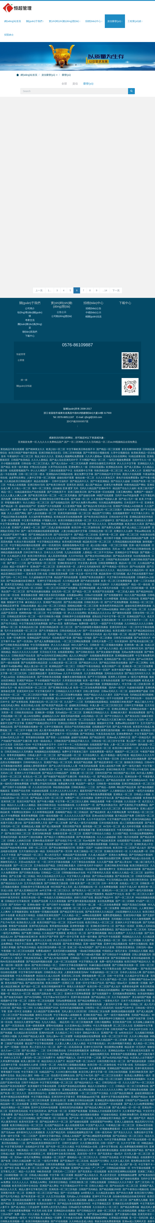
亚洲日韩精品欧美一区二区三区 (56, 602)
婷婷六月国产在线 (83, 872)
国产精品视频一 (131, 943)
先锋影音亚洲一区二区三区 (67, 808)
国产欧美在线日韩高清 (96, 491)
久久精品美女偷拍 (105, 1167)
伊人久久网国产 (39, 445)
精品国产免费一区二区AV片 (81, 1036)
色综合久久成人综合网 (48, 950)
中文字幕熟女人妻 (88, 936)
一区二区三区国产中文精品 (94, 1068)
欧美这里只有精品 (25, 890)
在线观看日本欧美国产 (121, 676)
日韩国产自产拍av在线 (137, 1075)
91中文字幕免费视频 (115, 1114)
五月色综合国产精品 (44, 840)
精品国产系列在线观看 (66, 552)
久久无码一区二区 (88, 954)
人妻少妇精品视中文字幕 (74, 506)
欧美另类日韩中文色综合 (25, 1160)
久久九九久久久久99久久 (104, 1214)
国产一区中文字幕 (69, 911)
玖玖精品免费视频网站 (111, 477)
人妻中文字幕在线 (108, 1121)
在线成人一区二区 (129, 858)
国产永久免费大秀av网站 (84, 477)
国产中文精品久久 (114, 691)
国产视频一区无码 (51, 883)
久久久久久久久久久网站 (110, 1064)
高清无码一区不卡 (86, 1128)
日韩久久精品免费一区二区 (26, 1135)
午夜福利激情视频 (44, 1207)
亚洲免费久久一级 (78, 442)
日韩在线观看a (97, 442)
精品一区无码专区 (36, 854)
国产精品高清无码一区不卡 (74, 1029)
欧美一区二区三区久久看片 (140, 869)
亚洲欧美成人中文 (143, 819)
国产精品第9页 (97, 712)
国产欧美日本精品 (26, 922)
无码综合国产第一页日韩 (59, 826)
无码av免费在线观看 (132, 627)
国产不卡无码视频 (97, 651)
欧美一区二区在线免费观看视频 (90, 662)
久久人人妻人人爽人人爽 (14, 470)
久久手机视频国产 (121, 972)
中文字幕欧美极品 (40, 1071)
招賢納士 (9, 34)
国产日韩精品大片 (86, 1185)
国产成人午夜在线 (121, 701)
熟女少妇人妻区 (24, 1050)
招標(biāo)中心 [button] (93, 21)
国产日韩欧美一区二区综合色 (52, 1093)
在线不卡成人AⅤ (128, 861)
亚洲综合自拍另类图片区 (70, 869)
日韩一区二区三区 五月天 (69, 545)
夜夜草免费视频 (29, 790)
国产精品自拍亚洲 (115, 755)
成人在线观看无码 (74, 1100)
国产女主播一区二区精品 (22, 851)
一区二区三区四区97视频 (34, 669)
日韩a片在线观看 (94, 570)
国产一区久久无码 (20, 943)
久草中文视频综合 (120, 427)
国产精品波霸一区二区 (69, 730)
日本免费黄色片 (12, 1153)
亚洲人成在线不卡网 (110, 740)
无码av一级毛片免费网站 (27, 1132)
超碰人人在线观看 (97, 1175)
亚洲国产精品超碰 (34, 1139)
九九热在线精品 (24, 1014)
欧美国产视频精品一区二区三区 (61, 659)
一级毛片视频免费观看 (119, 434)
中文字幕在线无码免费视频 (33, 598)
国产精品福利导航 (38, 484)
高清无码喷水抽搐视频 (65, 925)
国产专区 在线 (11, 1143)
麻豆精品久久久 (33, 577)
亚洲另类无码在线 (18, 1086)
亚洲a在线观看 (131, 484)
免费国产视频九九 (66, 1032)
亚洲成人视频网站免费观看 (69, 431)
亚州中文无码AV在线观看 (44, 1082)
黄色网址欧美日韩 (140, 1135)
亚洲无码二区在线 (70, 950)
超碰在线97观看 (65, 452)
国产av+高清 (55, 598)
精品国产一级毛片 (85, 758)
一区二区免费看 (111, 883)
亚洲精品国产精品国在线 (120, 1043)
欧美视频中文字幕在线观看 (42, 1061)
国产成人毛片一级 (128, 474)
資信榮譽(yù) (49, 49)
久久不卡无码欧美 (72, 648)
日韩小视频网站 (102, 997)
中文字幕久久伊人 (140, 488)
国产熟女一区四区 (124, 901)
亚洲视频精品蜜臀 (124, 630)
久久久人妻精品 (39, 434)
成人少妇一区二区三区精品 (51, 580)
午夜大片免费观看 (57, 1203)
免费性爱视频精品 (112, 890)
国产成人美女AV (123, 836)
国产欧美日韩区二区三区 (18, 808)
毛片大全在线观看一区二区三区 (20, 605)
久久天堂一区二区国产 (33, 523)
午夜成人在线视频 (16, 459)
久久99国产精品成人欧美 (31, 1011)
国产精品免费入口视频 (133, 965)
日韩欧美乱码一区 (93, 577)
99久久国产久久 (79, 619)
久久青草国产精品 (131, 1086)
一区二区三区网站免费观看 (76, 616)
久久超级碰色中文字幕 (41, 552)
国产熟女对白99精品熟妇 (98, 530)
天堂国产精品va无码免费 (52, 833)
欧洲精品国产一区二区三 (62, 641)
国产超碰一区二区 (80, 474)
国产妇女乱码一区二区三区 (124, 1160)
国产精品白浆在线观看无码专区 (74, 1178)
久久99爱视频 (111, 573)
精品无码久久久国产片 (53, 1036)
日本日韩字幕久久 (32, 527)
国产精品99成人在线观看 (128, 772)
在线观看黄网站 (66, 627)
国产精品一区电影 (82, 612)
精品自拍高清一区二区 (99, 723)
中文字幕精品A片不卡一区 (74, 1160)
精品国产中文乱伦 (114, 869)
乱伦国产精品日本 (54, 1100)
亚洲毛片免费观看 (113, 459)
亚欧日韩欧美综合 (46, 780)
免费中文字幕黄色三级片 (75, 726)
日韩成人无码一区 (75, 644)
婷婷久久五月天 (12, 1032)
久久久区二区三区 (111, 783)
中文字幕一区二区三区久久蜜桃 (72, 776)
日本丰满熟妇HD (96, 744)
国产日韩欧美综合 (85, 627)
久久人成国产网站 (16, 488)
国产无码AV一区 (17, 879)
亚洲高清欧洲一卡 (110, 595)
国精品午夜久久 (91, 1007)
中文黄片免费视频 (31, 495)
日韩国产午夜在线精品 (88, 641)
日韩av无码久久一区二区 (114, 666)
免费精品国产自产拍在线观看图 (30, 1203)
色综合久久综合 (17, 854)
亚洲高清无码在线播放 (71, 1082)
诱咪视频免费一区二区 (93, 950)
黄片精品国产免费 (124, 790)
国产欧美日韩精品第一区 (85, 623)
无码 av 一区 (119, 523)
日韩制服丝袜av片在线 (73, 847)
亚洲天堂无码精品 (14, 559)
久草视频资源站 (20, 886)
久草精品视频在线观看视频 (127, 516)
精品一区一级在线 (140, 559)
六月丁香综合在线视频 (83, 836)
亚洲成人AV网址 (38, 1157)
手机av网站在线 (142, 506)
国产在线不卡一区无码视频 (64, 708)
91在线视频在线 (141, 530)
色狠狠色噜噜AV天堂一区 (75, 520)
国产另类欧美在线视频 (49, 651)
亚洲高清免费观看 (25, 1178)
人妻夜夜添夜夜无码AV (76, 947)
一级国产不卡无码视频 (111, 598)
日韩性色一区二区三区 (36, 733)
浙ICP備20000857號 (77, 396)
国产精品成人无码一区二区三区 (46, 772)
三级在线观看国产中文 (60, 445)
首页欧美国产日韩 (121, 997)
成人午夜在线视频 (45, 794)
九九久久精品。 (50, 997)
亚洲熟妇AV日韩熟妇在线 (59, 449)
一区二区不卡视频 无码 (25, 705)
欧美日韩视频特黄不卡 (53, 961)
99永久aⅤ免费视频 (31, 769)
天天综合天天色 (48, 627)
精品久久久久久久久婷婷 (25, 627)
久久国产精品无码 (55, 1107)
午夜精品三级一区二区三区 (120, 1100)
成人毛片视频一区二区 (115, 609)
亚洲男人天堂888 (117, 651)
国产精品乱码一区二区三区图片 (105, 484)
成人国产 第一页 (128, 1139)
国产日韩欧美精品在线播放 (15, 619)
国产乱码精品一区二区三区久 (128, 1110)
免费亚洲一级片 (19, 484)
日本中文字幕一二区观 (89, 1032)
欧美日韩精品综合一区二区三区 (26, 1100)
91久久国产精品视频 (135, 570)
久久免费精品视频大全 (49, 1064)
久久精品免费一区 (138, 826)
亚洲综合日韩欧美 (67, 698)
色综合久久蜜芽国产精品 (27, 997)
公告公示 (61, 287)
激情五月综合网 (43, 989)
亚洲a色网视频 (115, 498)
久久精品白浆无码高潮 (25, 1007)
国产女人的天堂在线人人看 (63, 740)
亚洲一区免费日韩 (16, 612)
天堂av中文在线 (75, 897)
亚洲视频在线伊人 (111, 659)
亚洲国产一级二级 (25, 1064)
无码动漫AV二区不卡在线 (72, 498)
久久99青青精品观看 (43, 787)
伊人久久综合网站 (77, 587)
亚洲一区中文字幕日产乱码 (90, 957)
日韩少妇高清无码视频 (65, 979)
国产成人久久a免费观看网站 (139, 1078)
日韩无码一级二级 (85, 879)
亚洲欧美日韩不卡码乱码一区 (38, 545)
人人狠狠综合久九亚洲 (122, 765)
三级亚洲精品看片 (37, 648)
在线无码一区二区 (61, 566)
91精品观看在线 (137, 431)
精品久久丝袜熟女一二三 (101, 1061)
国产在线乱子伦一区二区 (68, 815)
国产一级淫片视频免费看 (117, 989)
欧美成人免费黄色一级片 (138, 1050)
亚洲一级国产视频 (92, 918)
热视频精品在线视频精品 (47, 726)
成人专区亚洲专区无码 (131, 623)
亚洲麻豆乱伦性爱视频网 (125, 1178)
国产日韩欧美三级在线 (56, 858)
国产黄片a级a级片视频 (89, 929)
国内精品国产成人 (64, 965)
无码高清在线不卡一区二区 (81, 584)
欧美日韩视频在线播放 (37, 1196)
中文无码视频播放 (39, 619)
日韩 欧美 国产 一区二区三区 (85, 858)
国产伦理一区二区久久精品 (60, 1121)
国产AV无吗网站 (33, 972)
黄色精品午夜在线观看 (12, 424)
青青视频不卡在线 (10, 1046)
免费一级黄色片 (47, 723)
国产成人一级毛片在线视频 (83, 797)
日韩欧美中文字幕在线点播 (35, 861)
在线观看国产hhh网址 (101, 1096)
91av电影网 (89, 815)
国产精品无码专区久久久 (138, 648)
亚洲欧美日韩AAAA (77, 1043)
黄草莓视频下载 (86, 804)
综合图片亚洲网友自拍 (63, 1050)
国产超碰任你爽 (87, 470)
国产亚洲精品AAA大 (137, 755)
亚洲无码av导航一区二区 (79, 1210)
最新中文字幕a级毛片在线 (103, 1203)
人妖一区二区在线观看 (65, 936)
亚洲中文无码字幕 (93, 1022)
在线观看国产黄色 (99, 719)
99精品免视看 (97, 776)
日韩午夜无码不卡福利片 (90, 840)
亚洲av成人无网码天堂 (119, 712)
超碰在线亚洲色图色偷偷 (138, 580)
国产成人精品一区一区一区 (126, 1082)
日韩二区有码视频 (72, 427)
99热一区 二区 (41, 1050)
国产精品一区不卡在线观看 (109, 673)
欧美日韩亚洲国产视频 (32, 644)
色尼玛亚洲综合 (50, 769)
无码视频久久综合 (120, 893)
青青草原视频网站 (16, 730)
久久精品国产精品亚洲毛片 (53, 844)
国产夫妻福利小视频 (125, 1189)
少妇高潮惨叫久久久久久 (128, 886)
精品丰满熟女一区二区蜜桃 (15, 1082)
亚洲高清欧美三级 (83, 1078)
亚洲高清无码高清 (92, 609)
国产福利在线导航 (34, 957)
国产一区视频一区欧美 (16, 1022)
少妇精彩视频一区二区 (16, 1150)
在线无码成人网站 (10, 680)
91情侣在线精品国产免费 (135, 513)
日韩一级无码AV (103, 1107)
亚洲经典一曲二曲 (133, 619)
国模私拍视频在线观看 (123, 986)
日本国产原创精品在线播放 (72, 1061)
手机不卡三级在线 (23, 918)
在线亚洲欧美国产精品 (131, 1125)
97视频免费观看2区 (110, 1103)
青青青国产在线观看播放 (124, 1029)
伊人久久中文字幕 (126, 438)
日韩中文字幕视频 (133, 680)
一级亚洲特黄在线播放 (106, 1125)
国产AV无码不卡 (58, 484)
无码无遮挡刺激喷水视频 (83, 733)
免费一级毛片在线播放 (111, 936)
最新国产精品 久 (77, 1189)
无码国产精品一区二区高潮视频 (64, 609)
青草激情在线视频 (35, 712)
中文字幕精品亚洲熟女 (49, 516)
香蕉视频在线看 (29, 570)
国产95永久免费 (124, 1167)
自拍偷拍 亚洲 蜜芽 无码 (65, 463)
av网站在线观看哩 (91, 890)
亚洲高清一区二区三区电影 (63, 1164)
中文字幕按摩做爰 (9, 498)
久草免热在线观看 (110, 655)
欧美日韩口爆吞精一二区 (125, 723)
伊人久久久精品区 (60, 619)
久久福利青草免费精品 (40, 491)
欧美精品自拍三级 (28, 602)
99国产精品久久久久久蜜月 (98, 669)
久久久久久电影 (134, 908)
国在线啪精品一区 (35, 1103)
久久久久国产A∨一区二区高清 (138, 1057)
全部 (64, 58)
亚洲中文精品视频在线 (115, 918)
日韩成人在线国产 (71, 1110)
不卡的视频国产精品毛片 (48, 655)
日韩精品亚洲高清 (25, 954)
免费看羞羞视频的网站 (89, 943)
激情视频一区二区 (92, 801)
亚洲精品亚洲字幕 (9, 580)
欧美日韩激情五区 (139, 840)
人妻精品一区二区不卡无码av (97, 527)
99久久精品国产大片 (75, 744)
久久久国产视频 (105, 836)
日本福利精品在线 (10, 769)
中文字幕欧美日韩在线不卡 (80, 424)
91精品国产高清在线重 (75, 829)
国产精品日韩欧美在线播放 (113, 637)
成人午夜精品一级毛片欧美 (115, 730)
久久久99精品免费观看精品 (99, 904)
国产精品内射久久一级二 (87, 1057)
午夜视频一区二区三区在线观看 (17, 925)
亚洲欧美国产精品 (92, 989)
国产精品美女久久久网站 (63, 943)
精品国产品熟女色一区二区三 (47, 968)
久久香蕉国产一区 (85, 780)
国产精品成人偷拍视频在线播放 (83, 1089)
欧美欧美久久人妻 (26, 897)
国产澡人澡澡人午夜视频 (57, 623)
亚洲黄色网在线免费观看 (97, 893)
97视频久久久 (49, 495)
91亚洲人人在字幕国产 (142, 1032)
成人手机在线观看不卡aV (140, 548)
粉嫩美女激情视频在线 (74, 651)
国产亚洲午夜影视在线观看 (81, 876)
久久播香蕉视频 (97, 1043)
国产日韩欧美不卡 (56, 466)
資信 (75, 58)
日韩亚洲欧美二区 (78, 1157)
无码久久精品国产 (59, 733)
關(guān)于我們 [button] (35, 21)
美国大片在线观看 (131, 449)
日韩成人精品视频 (38, 1150)
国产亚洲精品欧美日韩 (40, 509)
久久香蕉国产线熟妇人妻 (104, 474)
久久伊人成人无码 (119, 1135)
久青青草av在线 (55, 854)
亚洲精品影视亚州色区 (141, 491)
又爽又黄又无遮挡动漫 (31, 819)
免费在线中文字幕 (143, 1107)
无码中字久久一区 (141, 434)
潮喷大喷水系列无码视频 (52, 570)
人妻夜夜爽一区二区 (66, 993)
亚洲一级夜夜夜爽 (35, 1000)
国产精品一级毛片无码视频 (50, 1214)
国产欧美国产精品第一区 (55, 680)
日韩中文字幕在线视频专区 (73, 940)
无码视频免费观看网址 (124, 968)
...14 (104, 265)
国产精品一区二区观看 (108, 424)
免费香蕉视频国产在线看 (25, 474)
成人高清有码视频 (57, 530)
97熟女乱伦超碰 (38, 442)
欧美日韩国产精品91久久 (137, 936)
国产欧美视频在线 (85, 812)
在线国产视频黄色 (94, 869)
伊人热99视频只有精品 (120, 1018)
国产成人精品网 (144, 986)
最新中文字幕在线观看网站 (115, 1071)
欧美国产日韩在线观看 (12, 673)
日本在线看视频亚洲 (78, 1025)
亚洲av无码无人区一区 (12, 712)
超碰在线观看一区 (36, 609)
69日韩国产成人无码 (124, 748)
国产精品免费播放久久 (89, 975)
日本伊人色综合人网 (130, 947)
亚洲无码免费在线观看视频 (93, 819)
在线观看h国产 (74, 893)
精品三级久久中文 (144, 676)
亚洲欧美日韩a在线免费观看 (63, 1068)
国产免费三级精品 (31, 908)
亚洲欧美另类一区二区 (51, 744)
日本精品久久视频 (138, 925)
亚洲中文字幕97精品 (50, 1110)
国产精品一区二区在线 (86, 509)
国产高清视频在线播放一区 (28, 701)
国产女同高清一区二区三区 (41, 538)
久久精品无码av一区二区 (75, 1217)
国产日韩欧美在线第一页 (125, 940)
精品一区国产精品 (55, 584)
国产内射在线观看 (90, 555)
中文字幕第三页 (29, 1046)
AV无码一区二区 (111, 801)
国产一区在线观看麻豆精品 (97, 605)
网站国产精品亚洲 (126, 762)
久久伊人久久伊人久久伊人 (64, 765)
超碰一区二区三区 (129, 509)
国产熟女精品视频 (73, 577)
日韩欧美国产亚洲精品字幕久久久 (72, 716)
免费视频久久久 (98, 1025)
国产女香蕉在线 (19, 676)
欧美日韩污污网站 (143, 1167)
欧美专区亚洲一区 (28, 1096)
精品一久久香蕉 (27, 1146)
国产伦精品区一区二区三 (30, 829)
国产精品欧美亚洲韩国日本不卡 (44, 1118)
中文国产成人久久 (95, 1100)
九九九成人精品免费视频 (60, 1103)
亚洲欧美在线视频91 (135, 1054)
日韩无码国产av (119, 1004)
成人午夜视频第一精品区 (52, 534)
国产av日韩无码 (144, 634)
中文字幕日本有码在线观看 (121, 552)
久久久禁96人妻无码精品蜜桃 (137, 1103)
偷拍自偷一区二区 (84, 452)
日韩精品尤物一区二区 (100, 506)
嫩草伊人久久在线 (42, 915)
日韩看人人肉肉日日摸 (19, 815)
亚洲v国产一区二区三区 (42, 541)
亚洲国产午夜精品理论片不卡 (40, 698)
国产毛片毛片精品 (10, 1171)
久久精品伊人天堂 (16, 530)
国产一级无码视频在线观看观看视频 (40, 506)
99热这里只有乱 (129, 883)
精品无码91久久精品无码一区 (132, 545)
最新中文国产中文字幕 (12, 698)
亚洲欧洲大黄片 (119, 687)
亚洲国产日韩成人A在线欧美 (128, 481)
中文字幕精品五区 (101, 1178)
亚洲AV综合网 (46, 1007)
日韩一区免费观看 (9, 644)
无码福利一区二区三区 (21, 755)
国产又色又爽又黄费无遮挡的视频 (102, 705)
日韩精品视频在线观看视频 (26, 883)
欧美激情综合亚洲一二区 (43, 595)
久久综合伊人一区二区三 (106, 1182)
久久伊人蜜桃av (93, 431)
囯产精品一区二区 (81, 566)
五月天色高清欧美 (33, 858)
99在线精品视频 (61, 762)
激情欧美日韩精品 (133, 737)
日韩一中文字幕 (115, 950)
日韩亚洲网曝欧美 (107, 538)
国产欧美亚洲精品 (72, 918)
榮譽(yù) (66, 49)
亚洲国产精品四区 (52, 577)
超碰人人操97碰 (85, 673)
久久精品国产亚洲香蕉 (54, 908)
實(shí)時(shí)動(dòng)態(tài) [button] (64, 21)
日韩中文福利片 (60, 456)
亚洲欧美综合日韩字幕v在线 (54, 474)
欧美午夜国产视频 (121, 644)
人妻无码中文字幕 (112, 979)
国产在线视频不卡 (101, 968)
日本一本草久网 (109, 858)
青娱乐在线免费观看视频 (108, 1196)
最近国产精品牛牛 (103, 872)
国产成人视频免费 (51, 801)
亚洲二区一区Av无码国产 (80, 922)
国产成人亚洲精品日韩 (26, 865)
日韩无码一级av (144, 922)
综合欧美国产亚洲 (61, 612)
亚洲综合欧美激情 (88, 1153)
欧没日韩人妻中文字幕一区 (93, 1046)
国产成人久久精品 (108, 623)
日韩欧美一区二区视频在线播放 (106, 619)
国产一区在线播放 (70, 1167)
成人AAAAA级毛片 (65, 673)
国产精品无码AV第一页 (26, 1089)
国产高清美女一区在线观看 (92, 1146)
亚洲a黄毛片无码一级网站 (61, 929)
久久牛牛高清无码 (95, 794)
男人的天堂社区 (108, 1150)
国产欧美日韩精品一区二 (45, 940)
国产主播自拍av (25, 993)
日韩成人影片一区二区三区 (41, 730)
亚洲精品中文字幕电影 (127, 527)
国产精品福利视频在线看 (39, 936)
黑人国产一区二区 (135, 716)
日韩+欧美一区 (74, 1114)
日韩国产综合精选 (109, 1132)
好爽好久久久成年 (123, 506)
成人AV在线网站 (32, 691)
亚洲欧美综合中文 (66, 538)
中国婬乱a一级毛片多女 (114, 925)
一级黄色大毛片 (111, 975)
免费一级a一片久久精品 (27, 1189)
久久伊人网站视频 (138, 1011)
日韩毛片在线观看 (123, 612)
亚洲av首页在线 (144, 1100)
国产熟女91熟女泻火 (107, 780)
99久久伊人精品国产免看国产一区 (92, 683)
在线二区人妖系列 (31, 513)
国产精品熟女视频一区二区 (37, 979)
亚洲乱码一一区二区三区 (115, 865)
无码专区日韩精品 (58, 1157)
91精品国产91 (46, 1046)
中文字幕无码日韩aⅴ (84, 915)
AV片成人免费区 (145, 748)
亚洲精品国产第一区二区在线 (119, 634)
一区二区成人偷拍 (124, 566)
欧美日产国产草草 (49, 911)
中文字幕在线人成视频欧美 (67, 989)
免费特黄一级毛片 (88, 598)
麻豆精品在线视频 (25, 1214)
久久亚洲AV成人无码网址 (78, 1000)
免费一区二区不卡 (55, 893)
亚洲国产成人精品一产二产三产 (88, 1143)
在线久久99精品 (33, 559)
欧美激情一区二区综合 (54, 1175)
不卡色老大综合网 (72, 1192)
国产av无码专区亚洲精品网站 (52, 630)
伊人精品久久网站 (13, 733)
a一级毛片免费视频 (138, 651)
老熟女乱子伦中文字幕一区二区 (108, 591)
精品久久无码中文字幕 (97, 1004)
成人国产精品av (93, 459)
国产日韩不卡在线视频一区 (17, 762)
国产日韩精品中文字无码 (108, 449)
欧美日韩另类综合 (37, 530)
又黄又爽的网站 (124, 466)
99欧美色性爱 (44, 1146)
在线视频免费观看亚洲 (101, 630)
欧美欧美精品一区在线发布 (83, 844)
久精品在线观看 (40, 708)
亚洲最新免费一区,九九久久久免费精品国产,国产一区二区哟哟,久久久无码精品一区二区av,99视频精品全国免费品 (77, 416)
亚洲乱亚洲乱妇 (120, 683)
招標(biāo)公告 (93, 283)
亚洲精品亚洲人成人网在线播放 (78, 1064)
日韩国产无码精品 (88, 1164)
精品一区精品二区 (133, 979)
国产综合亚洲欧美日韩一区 (41, 869)
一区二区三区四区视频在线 (88, 573)
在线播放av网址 (74, 570)
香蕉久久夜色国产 (76, 961)
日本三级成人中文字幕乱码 (81, 833)
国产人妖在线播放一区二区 (42, 488)
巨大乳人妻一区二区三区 (137, 1128)
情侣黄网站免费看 (113, 1022)
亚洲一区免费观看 (10, 495)
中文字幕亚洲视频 (43, 1014)
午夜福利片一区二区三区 (20, 431)
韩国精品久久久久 (131, 911)
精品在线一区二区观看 (48, 954)
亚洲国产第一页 (109, 1007)
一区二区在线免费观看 (109, 879)
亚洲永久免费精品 (118, 829)
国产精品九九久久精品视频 (28, 573)
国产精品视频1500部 (110, 1164)
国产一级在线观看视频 (69, 595)
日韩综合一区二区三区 (121, 819)
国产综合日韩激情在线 (139, 523)
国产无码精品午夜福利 (141, 829)
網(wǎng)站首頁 (12, 21)
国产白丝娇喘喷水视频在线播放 (91, 602)
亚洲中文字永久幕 (104, 772)
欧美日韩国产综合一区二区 (51, 897)
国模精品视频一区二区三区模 (82, 580)
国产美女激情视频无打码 (62, 822)
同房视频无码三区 (75, 534)
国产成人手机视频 (60, 1143)
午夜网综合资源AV (21, 787)
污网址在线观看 (98, 1157)
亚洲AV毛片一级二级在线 (48, 755)
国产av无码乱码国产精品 (115, 1032)
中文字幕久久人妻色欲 (79, 851)
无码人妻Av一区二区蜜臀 (59, 1011)
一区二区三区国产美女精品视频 (17, 989)
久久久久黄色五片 (105, 452)
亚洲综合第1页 (58, 1075)
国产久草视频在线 (48, 605)
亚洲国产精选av (25, 655)
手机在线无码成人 (33, 933)
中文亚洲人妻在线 (87, 538)
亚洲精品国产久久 (136, 591)
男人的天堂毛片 (53, 829)
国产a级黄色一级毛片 (15, 1192)
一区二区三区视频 (118, 520)
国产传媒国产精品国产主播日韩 (61, 751)
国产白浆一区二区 (10, 694)
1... (49, 265)
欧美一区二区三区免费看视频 (116, 555)
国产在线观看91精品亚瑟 (34, 637)
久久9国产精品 (120, 808)
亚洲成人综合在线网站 (115, 431)
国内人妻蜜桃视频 (30, 498)
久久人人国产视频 (91, 883)
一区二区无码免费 (78, 438)
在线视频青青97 (121, 488)
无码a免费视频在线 (66, 975)
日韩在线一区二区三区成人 (35, 438)
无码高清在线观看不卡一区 (26, 1175)
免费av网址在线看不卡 (127, 698)
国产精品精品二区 (100, 972)
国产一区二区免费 (58, 797)
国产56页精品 (87, 708)
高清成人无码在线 (129, 573)
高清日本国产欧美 (26, 776)
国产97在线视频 (59, 1196)
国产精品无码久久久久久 (110, 751)
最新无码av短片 (85, 1221)
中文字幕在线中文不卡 (44, 719)
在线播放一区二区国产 (54, 1132)
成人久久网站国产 (78, 630)
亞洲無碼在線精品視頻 (20, 904)
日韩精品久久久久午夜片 (69, 666)
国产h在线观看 (137, 541)
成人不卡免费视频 (10, 790)
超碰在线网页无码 (99, 1029)
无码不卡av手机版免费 (127, 470)
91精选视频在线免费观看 (87, 1011)
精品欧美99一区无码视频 (112, 548)
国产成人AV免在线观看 (56, 933)
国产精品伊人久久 (88, 637)
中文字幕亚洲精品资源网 (87, 783)
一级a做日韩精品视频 (89, 925)
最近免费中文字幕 (83, 449)
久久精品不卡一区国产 (98, 644)
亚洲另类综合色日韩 (22, 1207)
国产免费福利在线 (37, 804)
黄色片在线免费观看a (127, 452)
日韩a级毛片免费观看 (80, 1182)
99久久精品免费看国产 (31, 1004)
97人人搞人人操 (74, 705)
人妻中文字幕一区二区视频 (41, 452)
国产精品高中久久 (79, 456)
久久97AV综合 (76, 530)
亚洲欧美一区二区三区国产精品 (42, 1167)
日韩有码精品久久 (32, 737)
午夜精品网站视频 (25, 794)
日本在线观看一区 (33, 623)
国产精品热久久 (96, 755)
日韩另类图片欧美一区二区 (111, 1036)
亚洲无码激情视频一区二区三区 (74, 488)
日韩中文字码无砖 (99, 1217)
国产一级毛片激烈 (131, 740)
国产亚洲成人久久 (93, 1114)
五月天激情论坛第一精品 (32, 826)
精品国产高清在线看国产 (13, 1061)
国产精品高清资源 (122, 530)
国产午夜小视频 (45, 776)
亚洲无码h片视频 (132, 890)
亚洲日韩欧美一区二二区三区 (29, 893)
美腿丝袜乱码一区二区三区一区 (46, 676)
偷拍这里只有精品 (81, 559)
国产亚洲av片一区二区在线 (74, 1135)
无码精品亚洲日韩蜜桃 (141, 669)
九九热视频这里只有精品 (107, 1093)
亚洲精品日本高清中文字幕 (71, 794)
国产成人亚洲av (132, 442)
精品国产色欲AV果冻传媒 (13, 822)
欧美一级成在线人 (42, 716)
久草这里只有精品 (77, 484)
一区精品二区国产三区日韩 (134, 1210)
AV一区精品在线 (130, 705)
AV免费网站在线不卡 (45, 904)
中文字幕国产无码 (143, 708)
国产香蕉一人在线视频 (58, 712)
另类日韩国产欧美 (71, 801)
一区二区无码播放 (67, 470)
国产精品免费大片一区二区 (54, 1096)
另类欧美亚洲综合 (125, 922)
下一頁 (116, 265)
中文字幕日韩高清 (64, 1014)
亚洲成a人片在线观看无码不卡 (105, 1086)
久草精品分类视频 (118, 1192)
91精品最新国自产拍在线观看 (30, 466)
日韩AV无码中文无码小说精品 (86, 513)
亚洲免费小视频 (29, 844)
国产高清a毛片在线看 (61, 683)
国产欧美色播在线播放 (38, 566)
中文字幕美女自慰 (111, 943)
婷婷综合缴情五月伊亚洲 (102, 438)
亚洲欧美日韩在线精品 (108, 1207)
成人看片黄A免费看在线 (51, 705)
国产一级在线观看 (10, 637)
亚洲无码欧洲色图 (41, 808)
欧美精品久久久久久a (99, 587)
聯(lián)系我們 (29, 306)
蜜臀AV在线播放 (54, 1000)
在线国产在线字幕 (135, 993)
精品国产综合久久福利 (124, 463)
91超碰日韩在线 (103, 822)
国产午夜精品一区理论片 (115, 541)
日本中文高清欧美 (120, 1217)
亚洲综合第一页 (133, 751)
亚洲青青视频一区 (79, 901)
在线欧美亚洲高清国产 (48, 890)
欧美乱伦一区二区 (32, 751)
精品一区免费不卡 (19, 541)
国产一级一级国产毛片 (134, 1093)
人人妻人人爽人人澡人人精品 (70, 1018)
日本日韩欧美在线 (56, 1025)
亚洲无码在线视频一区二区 (51, 634)
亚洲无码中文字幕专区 (63, 1071)
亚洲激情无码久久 (28, 833)
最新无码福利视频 (70, 691)
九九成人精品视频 (76, 1175)
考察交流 (30, 295)
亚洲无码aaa (55, 648)
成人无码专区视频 (131, 801)
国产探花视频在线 (120, 933)
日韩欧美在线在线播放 (49, 1217)
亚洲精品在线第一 (139, 683)
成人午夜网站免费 (116, 787)
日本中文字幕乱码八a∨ (106, 1210)
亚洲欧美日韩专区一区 (75, 755)
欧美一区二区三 (9, 833)
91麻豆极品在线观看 (100, 940)
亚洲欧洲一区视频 (44, 687)
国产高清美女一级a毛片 (110, 1128)
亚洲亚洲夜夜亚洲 (99, 933)
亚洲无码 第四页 (75, 459)
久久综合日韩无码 (140, 1217)
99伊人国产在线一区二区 (133, 584)
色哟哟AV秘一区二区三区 (57, 559)
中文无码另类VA (37, 1086)
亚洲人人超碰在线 (123, 1096)
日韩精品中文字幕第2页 (17, 876)
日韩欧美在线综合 (23, 687)
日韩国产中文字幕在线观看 (36, 1153)
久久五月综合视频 (55, 1171)
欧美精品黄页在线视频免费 (68, 491)
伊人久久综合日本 (62, 915)
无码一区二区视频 (131, 915)
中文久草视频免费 (25, 950)
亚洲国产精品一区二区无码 (58, 737)
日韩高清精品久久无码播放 (19, 726)
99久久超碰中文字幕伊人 (29, 1114)
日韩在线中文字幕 (118, 491)
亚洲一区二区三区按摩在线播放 (65, 669)
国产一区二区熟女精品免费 (63, 804)
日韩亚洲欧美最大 (66, 840)
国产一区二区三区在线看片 (109, 1050)
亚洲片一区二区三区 (11, 751)
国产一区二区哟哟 (124, 876)
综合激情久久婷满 (28, 1039)
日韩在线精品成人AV (70, 605)
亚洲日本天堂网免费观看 (77, 968)
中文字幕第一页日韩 (108, 733)
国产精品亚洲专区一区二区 (108, 737)
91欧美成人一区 (87, 751)
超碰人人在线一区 (85, 1207)
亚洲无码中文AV (118, 602)
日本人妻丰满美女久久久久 (132, 1203)
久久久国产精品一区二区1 (113, 954)
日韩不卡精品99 (29, 1057)
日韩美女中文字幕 (74, 854)
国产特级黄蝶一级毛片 (78, 523)
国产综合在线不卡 (63, 509)
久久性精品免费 (71, 555)
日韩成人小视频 (142, 769)
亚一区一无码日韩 (138, 1192)
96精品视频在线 (18, 804)
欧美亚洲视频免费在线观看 (21, 965)
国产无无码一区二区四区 (30, 563)
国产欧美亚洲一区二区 (33, 1171)
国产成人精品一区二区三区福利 (105, 1054)
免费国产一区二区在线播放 (79, 772)
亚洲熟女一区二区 (122, 769)
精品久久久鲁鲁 (69, 954)
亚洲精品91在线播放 (64, 1185)
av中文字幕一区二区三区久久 (55, 865)
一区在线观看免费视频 (18, 1185)
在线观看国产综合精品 (129, 815)
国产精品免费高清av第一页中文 (71, 1054)
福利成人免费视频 (78, 1203)
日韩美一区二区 (48, 1039)
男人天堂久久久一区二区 (43, 1022)
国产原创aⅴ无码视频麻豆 (100, 1189)
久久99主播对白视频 (66, 1046)
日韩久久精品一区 (98, 1160)
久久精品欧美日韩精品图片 (18, 456)
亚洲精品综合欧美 (26, 651)
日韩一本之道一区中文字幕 (83, 548)
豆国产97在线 (121, 669)
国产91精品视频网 (131, 655)
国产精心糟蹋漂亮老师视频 (97, 1110)
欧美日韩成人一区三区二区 (99, 897)
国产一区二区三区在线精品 (21, 1093)
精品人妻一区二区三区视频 (35, 1143)
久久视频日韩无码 (27, 744)
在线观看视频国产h (19, 445)
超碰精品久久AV (50, 691)
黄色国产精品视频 (83, 737)
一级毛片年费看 (50, 1135)
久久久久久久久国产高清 (56, 513)
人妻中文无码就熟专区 (89, 541)
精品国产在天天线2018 (31, 659)
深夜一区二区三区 (37, 822)
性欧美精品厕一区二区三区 (108, 445)
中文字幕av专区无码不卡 (56, 972)
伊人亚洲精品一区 (36, 929)
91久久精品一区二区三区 (36, 477)
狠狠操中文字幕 (15, 577)
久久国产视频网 (29, 534)
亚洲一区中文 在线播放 (19, 986)
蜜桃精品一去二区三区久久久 (82, 1132)
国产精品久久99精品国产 (55, 748)
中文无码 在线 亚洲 (42, 1185)
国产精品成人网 (124, 495)
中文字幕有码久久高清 (99, 847)
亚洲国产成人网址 (49, 1160)
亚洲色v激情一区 (36, 879)
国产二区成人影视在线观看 (56, 502)
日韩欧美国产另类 (55, 523)
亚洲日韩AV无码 (36, 459)
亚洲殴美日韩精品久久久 (96, 687)
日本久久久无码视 (53, 527)
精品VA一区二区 (127, 538)
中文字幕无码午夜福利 (30, 947)
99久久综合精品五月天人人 (51, 851)
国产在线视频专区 (113, 570)
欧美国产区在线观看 (103, 566)
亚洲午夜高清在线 (144, 1043)
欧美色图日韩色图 (71, 516)
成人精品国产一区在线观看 (108, 1078)
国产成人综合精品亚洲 (78, 1214)
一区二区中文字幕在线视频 (55, 836)
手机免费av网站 (49, 498)
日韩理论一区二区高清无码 (99, 982)
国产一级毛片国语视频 (141, 865)
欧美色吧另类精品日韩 (111, 580)
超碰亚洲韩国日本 (144, 1068)
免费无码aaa (70, 598)
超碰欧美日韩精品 (78, 680)
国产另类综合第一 (134, 673)
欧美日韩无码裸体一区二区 (51, 922)
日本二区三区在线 (54, 1004)
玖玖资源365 (121, 616)
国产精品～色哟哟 (105, 762)
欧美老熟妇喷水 (130, 783)
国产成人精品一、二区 (33, 1025)
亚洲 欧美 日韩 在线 (36, 548)
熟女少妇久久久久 (44, 431)
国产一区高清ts (25, 616)
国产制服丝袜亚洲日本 (26, 911)
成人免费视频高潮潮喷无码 (133, 1121)
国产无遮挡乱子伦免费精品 (133, 780)
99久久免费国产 (116, 908)
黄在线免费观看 (137, 687)
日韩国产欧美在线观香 (117, 534)
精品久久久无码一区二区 (140, 694)
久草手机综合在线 (57, 442)
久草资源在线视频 (71, 655)
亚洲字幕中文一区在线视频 (31, 584)
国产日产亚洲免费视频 (116, 577)
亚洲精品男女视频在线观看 (109, 1075)
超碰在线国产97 (27, 481)
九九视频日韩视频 (19, 595)
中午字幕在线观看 (141, 1143)
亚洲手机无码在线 (38, 901)
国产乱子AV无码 (84, 1050)
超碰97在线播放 (79, 712)
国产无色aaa (8, 1107)
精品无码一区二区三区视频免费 (76, 997)
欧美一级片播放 (20, 442)
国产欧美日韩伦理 (55, 459)
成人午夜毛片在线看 (107, 563)
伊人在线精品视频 (127, 1185)
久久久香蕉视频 (57, 876)
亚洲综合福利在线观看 (129, 844)
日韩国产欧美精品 (20, 434)
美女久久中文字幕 (26, 1217)
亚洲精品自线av (116, 1025)
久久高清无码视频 (64, 1207)
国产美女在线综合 (74, 1004)
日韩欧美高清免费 (58, 548)
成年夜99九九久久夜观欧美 (30, 1107)
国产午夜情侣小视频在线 (96, 427)
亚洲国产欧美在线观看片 (92, 552)
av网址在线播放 (129, 1207)
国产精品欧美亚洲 (105, 815)
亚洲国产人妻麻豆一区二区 (26, 502)
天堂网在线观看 (87, 563)
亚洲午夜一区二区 (108, 509)
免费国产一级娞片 (143, 466)
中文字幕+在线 (125, 1039)
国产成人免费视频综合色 (47, 616)
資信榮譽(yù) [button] (114, 21)
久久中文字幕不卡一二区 (135, 595)
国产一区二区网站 (138, 637)
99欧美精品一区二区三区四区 (31, 1125)
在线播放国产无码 (101, 701)
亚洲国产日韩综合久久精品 (97, 808)
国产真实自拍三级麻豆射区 (139, 691)
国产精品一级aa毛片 (116, 957)
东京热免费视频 (105, 876)
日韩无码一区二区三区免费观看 (83, 1139)
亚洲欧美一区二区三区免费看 (137, 641)
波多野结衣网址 (17, 452)
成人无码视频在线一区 (86, 861)
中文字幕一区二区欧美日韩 (136, 659)
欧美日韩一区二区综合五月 (81, 694)
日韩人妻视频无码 (141, 929)
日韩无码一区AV (22, 719)
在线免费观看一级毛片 (101, 726)
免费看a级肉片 (43, 925)
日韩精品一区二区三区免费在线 (132, 1061)
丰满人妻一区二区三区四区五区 (106, 680)
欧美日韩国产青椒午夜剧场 (23, 427)
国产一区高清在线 (14, 1000)
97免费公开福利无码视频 (43, 758)
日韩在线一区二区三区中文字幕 (108, 716)
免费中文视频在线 (138, 918)
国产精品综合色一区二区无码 (130, 904)
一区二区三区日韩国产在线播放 (61, 563)
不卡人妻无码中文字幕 (54, 1043)
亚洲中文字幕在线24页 (49, 555)
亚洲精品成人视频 (30, 801)
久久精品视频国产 (120, 559)
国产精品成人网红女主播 (97, 1082)
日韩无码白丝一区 (111, 1057)
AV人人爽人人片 (132, 445)
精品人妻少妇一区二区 (36, 641)
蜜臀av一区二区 (9, 602)
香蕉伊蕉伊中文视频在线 (112, 993)
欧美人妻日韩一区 (30, 1036)
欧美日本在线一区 (30, 872)
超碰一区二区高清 (106, 1185)
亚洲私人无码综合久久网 (80, 1125)
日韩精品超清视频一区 (118, 1143)
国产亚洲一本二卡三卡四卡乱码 (42, 1029)
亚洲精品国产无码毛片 (39, 612)
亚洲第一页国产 (84, 822)
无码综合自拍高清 (113, 648)
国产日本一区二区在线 (81, 1093)
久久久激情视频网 (141, 893)
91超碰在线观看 (135, 662)
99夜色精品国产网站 (135, 459)
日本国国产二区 (12, 513)
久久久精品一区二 (71, 890)
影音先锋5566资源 (131, 424)
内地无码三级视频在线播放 (71, 1039)
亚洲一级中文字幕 (10, 1110)
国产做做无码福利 (13, 972)
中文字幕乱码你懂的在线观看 (24, 520)
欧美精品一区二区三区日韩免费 (32, 1075)
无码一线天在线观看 (128, 812)
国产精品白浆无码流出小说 (97, 481)
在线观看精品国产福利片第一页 (61, 819)
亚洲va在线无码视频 (102, 790)
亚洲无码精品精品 (141, 794)
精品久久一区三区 (21, 968)
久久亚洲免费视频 (93, 648)
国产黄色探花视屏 (136, 1036)
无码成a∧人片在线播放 (79, 1171)
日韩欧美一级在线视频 (108, 758)
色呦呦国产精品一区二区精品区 (72, 787)
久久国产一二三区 (73, 676)
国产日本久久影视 (104, 922)
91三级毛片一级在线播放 (51, 1210)
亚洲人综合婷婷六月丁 (41, 1054)
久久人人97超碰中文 (103, 495)
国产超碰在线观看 (79, 1096)
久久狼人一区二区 (21, 463)
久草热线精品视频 (109, 1153)
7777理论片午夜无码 (138, 744)
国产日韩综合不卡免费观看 (116, 929)
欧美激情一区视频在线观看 (44, 886)
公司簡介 (30, 283)
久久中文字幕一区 (130, 1118)
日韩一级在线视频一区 (51, 790)
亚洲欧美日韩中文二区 (102, 901)
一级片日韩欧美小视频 (49, 591)
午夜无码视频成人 (126, 804)
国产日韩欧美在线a (29, 847)
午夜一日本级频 (114, 776)
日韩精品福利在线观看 (13, 1103)
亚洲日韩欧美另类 (138, 1046)
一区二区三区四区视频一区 (134, 563)
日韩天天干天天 (39, 943)
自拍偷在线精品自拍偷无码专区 (129, 1171)
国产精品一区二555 (22, 982)
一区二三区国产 (29, 1110)
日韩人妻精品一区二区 (108, 915)
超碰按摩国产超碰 (138, 666)
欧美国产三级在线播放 (31, 812)
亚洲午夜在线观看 (80, 972)
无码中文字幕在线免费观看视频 (95, 769)
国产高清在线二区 (124, 851)
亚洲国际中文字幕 (143, 1000)
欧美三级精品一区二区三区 (88, 826)
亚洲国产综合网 (39, 876)
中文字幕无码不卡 (44, 666)
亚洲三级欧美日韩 (77, 466)
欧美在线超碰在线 (140, 933)
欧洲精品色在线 (114, 442)
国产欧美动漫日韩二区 (141, 616)
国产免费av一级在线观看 (70, 904)
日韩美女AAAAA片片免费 (132, 1214)
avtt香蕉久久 (87, 1167)
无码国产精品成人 (140, 989)
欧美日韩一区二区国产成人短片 (129, 822)
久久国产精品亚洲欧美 (121, 1068)
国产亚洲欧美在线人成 (60, 662)
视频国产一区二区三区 (127, 726)
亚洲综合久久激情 (143, 495)
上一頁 (39, 265)
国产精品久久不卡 (16, 609)
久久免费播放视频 (108, 861)
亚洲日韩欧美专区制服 (116, 840)
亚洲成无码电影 (9, 812)
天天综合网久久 (91, 730)
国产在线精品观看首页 (86, 1103)
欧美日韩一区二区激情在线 (86, 502)
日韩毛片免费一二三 (102, 616)
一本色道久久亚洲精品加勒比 (57, 872)
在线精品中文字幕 (34, 1121)
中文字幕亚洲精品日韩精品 (71, 723)
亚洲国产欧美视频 (77, 1086)
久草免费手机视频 (9, 1036)
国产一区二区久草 (124, 872)
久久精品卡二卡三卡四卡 (68, 1007)
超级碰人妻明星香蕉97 (35, 740)
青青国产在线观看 (18, 901)
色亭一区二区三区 (117, 1175)
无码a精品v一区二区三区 (68, 687)
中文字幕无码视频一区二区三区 (56, 1057)
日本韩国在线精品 (95, 854)
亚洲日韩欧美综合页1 (50, 427)
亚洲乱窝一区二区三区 (82, 748)
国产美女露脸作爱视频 (108, 627)
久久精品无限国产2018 (46, 982)
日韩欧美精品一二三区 (83, 762)
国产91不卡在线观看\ (110, 911)
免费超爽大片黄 (66, 758)
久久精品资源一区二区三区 (63, 637)
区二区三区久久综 (20, 683)
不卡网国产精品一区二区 (92, 434)
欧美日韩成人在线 (30, 680)
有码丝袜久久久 (27, 1199)
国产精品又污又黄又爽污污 (111, 694)
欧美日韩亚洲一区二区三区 (32, 662)
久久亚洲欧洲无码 (89, 1118)
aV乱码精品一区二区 (92, 691)
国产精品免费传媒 (129, 1182)
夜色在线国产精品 (14, 957)
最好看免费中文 (69, 769)
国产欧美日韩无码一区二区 (42, 470)
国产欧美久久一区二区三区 (86, 865)
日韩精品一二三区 (50, 847)
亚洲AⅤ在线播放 (75, 634)
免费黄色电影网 (130, 961)
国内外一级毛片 (117, 662)
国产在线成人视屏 (44, 993)
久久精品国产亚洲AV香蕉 (46, 986)
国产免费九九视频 (111, 502)
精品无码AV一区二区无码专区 (25, 1043)
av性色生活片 (126, 1007)
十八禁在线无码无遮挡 (138, 1025)
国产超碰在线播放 (129, 1153)
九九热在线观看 (72, 527)
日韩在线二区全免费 (99, 986)
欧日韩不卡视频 (112, 513)
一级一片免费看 (45, 965)
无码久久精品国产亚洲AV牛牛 (95, 463)
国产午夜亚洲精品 (99, 456)
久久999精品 (24, 708)
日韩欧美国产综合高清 (23, 630)
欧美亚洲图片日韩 (122, 605)
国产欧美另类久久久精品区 (99, 886)
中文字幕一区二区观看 (61, 1150)
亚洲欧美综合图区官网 (109, 833)
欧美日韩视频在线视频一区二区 (74, 495)
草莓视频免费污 (13, 477)
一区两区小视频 (8, 1011)
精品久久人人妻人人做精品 (21, 780)
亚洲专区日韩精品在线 (33, 694)
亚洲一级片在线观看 (139, 520)
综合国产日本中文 (124, 982)
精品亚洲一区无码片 (135, 1022)
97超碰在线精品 (109, 1089)
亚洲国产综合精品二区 (42, 1078)
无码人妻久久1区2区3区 (74, 986)
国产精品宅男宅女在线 (72, 886)
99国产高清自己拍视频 (134, 879)
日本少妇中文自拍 (138, 1004)
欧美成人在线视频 (55, 644)
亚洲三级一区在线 (9, 570)
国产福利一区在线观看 (52, 1089)
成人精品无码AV (40, 683)
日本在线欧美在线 (108, 797)
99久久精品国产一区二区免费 (111, 1014)
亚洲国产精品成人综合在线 (136, 833)
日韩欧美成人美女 (53, 947)
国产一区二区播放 (102, 612)
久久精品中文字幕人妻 (137, 950)
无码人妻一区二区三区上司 (51, 1199)
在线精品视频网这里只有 (80, 1107)
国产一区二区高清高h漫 (69, 1022)
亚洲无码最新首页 (105, 804)
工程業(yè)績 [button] (135, 21)
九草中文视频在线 (53, 701)
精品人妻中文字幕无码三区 (33, 1164)
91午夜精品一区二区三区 (141, 787)
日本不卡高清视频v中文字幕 (136, 975)
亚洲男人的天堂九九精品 (54, 1182)
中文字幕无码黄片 (14, 1121)
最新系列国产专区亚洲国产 (94, 765)
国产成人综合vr (59, 438)
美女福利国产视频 (141, 972)
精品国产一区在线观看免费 (58, 573)
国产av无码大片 (142, 612)
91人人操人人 (28, 783)
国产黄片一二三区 (16, 538)
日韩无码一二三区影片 (64, 1146)
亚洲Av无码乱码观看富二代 (30, 1128)
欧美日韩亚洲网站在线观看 (122, 1146)
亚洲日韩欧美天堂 (115, 744)
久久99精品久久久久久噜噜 (138, 598)
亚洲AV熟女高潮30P (43, 815)
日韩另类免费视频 (55, 1139)
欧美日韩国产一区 (111, 641)
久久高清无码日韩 (41, 762)
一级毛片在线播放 (144, 765)
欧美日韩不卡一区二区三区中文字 (55, 783)
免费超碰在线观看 (56, 694)
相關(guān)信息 (93, 291)
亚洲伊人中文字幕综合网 (27, 748)
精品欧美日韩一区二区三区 (97, 516)
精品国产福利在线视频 (24, 634)
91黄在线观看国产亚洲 (19, 915)
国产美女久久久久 (123, 1107)
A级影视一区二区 (71, 883)
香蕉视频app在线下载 (88, 1071)
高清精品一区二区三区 (141, 577)
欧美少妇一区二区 (55, 424)
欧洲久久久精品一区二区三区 (127, 847)
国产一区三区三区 (22, 840)
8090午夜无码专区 (10, 872)
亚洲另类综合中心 (37, 1068)
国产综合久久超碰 (120, 456)
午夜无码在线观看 (88, 740)
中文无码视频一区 (56, 587)
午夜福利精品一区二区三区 (104, 947)
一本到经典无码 (94, 634)
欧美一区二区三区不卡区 (115, 1011)
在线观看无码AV (91, 595)
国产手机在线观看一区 (139, 1114)
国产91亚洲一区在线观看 (101, 466)
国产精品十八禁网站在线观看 (59, 812)
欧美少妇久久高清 (134, 498)
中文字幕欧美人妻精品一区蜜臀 (45, 1192)
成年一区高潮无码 (51, 520)
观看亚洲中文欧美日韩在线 (61, 1128)
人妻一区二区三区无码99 (123, 719)
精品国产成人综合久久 (86, 1150)
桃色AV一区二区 (95, 534)
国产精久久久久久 (97, 498)
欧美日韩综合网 (9, 1004)
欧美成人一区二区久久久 (54, 1189)
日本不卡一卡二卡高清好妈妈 (72, 719)
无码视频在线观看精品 (96, 676)
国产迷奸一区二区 (30, 961)
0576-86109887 (77, 319)
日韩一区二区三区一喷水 (31, 449)
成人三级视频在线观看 (131, 797)
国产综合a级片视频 (90, 659)
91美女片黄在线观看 (25, 516)
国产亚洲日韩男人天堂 (35, 797)
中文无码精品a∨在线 (117, 854)
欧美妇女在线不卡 (46, 1178)
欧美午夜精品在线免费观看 (15, 1071)
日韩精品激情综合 (101, 523)
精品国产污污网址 (101, 488)
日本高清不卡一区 (133, 477)
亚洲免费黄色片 (124, 708)
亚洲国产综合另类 (20, 765)
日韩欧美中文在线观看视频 (76, 591)
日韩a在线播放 (28, 580)
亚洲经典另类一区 (65, 541)
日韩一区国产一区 (110, 1118)
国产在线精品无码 (60, 477)
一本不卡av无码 (109, 1139)
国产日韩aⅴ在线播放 (107, 584)
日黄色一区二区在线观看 (41, 975)
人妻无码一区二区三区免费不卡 (38, 1032)
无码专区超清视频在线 (71, 982)
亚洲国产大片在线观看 (49, 481)
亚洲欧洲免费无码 (129, 1089)
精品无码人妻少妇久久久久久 (99, 545)
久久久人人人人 (20, 1157)
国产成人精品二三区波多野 (136, 502)
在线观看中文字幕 (83, 445)
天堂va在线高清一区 (29, 836)
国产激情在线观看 (121, 587)
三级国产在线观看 (13, 1018)
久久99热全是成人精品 (81, 1196)
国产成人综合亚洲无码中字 (64, 434)
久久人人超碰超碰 (106, 812)
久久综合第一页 (132, 776)
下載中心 (30, 310)
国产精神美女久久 (35, 424)
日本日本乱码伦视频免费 (133, 733)
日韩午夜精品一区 (141, 644)
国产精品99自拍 (144, 566)
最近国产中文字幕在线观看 (39, 1018)
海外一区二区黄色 (41, 463)
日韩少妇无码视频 (118, 1046)
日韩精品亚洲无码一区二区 (21, 591)
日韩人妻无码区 (91, 666)
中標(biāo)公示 (93, 287)
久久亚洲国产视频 (72, 481)
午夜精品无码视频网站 (26, 723)
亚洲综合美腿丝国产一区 (65, 1153)
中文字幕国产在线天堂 (119, 794)
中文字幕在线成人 (96, 1018)
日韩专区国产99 (103, 748)
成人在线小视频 (98, 520)
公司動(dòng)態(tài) (61, 291)
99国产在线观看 (104, 470)
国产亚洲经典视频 (97, 908)
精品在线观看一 (42, 456)
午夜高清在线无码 (105, 708)
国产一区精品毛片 (141, 712)
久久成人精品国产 (97, 829)
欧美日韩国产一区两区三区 (60, 957)
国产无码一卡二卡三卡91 (14, 552)
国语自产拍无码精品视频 (77, 701)
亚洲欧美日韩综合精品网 (80, 1075)
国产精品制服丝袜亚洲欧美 (21, 555)
